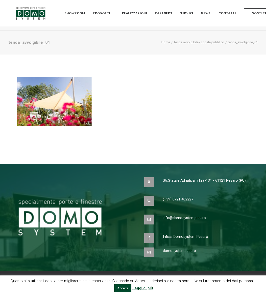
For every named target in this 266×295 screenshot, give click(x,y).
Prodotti (103, 15)
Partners (163, 15)
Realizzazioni (134, 15)
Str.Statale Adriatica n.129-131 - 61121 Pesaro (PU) (204, 180)
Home (165, 42)
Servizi (186, 15)
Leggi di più (142, 288)
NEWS (205, 15)
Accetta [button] (122, 288)
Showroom (75, 15)
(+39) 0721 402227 (178, 199)
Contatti (227, 15)
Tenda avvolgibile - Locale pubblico (199, 42)
